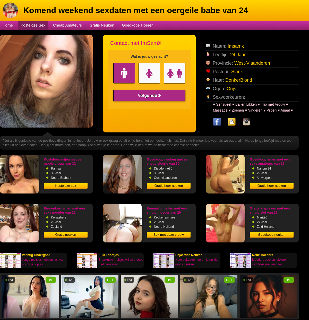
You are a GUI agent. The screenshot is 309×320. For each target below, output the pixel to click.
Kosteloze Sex (33, 25)
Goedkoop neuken (271, 235)
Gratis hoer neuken (168, 186)
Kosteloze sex (65, 186)
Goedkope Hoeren (138, 25)
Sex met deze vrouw (168, 235)
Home (8, 25)
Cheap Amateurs (67, 25)
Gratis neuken (65, 235)
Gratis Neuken (102, 25)
